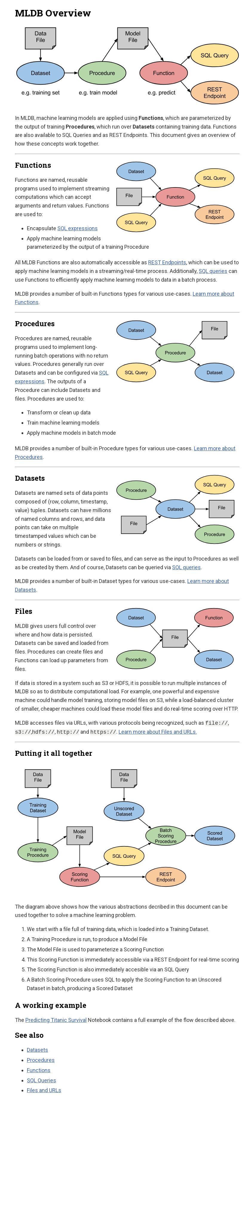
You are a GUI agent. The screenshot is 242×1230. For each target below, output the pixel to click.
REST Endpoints (167, 262)
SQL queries (213, 271)
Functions (38, 1070)
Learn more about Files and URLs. (158, 732)
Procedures (41, 1060)
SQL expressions (77, 228)
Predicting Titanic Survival (56, 1020)
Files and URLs (44, 1090)
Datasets (37, 1050)
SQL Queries (41, 1080)
